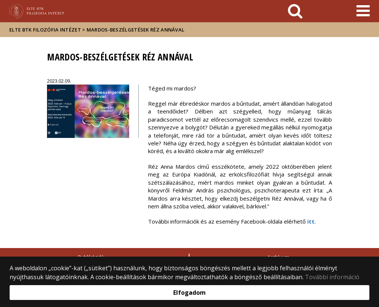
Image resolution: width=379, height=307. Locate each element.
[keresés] (295, 11)
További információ (332, 277)
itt (311, 221)
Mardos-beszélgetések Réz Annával (136, 29)
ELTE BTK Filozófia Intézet (45, 29)
